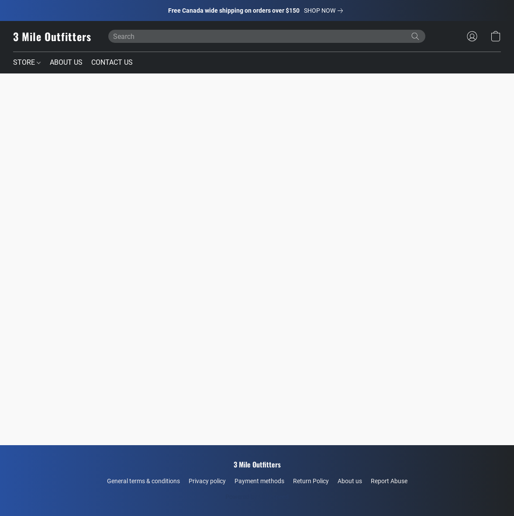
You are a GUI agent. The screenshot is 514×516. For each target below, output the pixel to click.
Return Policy (311, 481)
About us (350, 481)
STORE (27, 62)
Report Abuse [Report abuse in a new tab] (389, 481)
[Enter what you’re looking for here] (266, 36)
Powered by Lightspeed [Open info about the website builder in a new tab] (257, 496)
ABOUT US (66, 62)
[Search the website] (415, 36)
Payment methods (259, 481)
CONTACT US (112, 62)
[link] (325, 10)
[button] (52, 36)
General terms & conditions (143, 481)
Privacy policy (207, 481)
